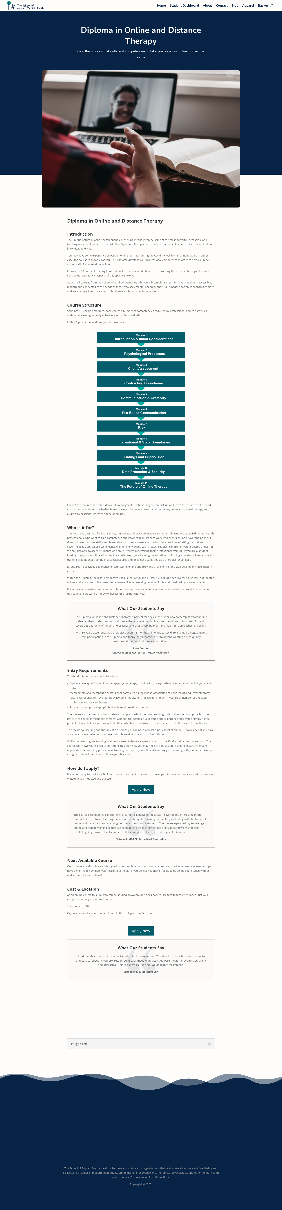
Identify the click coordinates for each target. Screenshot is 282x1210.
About (207, 6)
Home (161, 6)
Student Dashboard (184, 6)
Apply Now (141, 789)
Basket (263, 6)
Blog (235, 6)
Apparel (248, 6)
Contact (222, 6)
